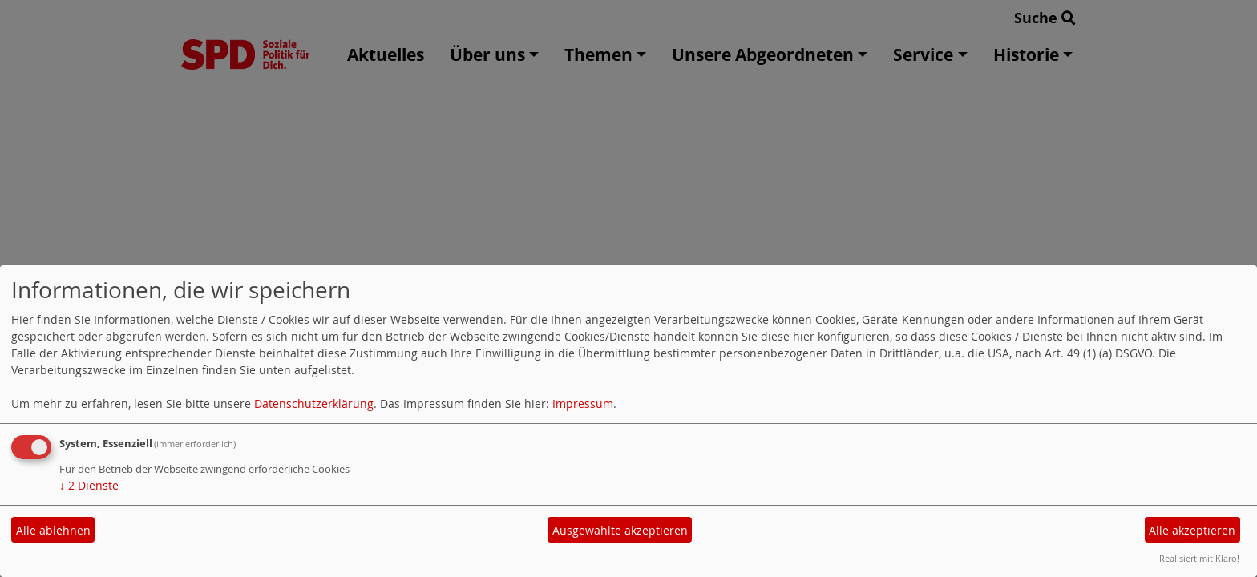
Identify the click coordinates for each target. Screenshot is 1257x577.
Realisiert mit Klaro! (1199, 558)
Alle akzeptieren (1192, 530)
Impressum (582, 403)
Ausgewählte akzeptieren (620, 530)
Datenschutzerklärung (314, 403)
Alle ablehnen (53, 530)
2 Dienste (89, 485)
